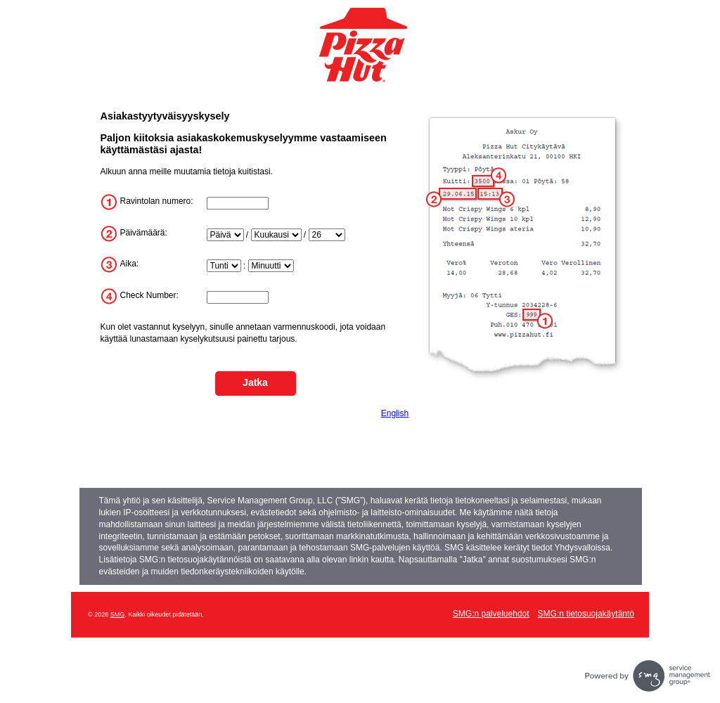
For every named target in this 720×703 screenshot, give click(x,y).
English (395, 413)
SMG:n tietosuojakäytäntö (586, 614)
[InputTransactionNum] (238, 297)
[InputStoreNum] (238, 203)
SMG (117, 614)
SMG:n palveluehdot (491, 614)
